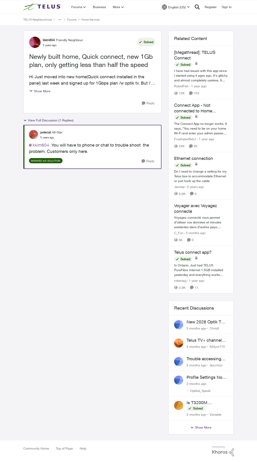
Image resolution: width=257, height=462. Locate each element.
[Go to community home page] (42, 7)
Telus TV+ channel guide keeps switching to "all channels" (204, 340)
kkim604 (41, 144)
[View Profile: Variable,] (178, 405)
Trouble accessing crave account (204, 359)
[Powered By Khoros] (223, 451)
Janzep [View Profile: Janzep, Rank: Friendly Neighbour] (179, 186)
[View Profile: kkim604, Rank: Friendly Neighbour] (35, 42)
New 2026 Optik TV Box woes (205, 322)
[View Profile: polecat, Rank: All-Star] (33, 134)
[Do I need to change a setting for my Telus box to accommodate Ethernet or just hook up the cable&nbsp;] (201, 176)
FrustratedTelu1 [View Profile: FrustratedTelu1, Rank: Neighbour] (185, 139)
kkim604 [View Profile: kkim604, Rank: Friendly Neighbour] (49, 40)
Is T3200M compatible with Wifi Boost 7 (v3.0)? (206, 402)
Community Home (36, 448)
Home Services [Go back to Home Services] (91, 19)
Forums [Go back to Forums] (72, 19)
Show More (39, 91)
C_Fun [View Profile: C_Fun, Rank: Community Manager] (178, 233)
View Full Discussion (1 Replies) (48, 120)
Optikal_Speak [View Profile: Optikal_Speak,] (200, 390)
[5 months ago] (195, 233)
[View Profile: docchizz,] (178, 361)
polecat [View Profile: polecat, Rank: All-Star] (45, 132)
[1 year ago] (198, 86)
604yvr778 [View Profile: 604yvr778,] (217, 346)
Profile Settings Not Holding (205, 377)
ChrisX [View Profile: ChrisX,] (214, 328)
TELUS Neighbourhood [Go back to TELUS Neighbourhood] (37, 19)
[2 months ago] (196, 328)
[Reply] (148, 103)
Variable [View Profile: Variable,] (215, 414)
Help (83, 448)
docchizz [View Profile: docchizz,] (216, 365)
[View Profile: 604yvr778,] (178, 343)
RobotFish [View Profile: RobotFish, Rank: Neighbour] (181, 86)
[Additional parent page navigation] (59, 20)
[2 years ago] (194, 186)
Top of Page (64, 448)
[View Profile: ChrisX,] (178, 324)
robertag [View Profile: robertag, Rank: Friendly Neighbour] (180, 280)
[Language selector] (176, 7)
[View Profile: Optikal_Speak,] (178, 380)
